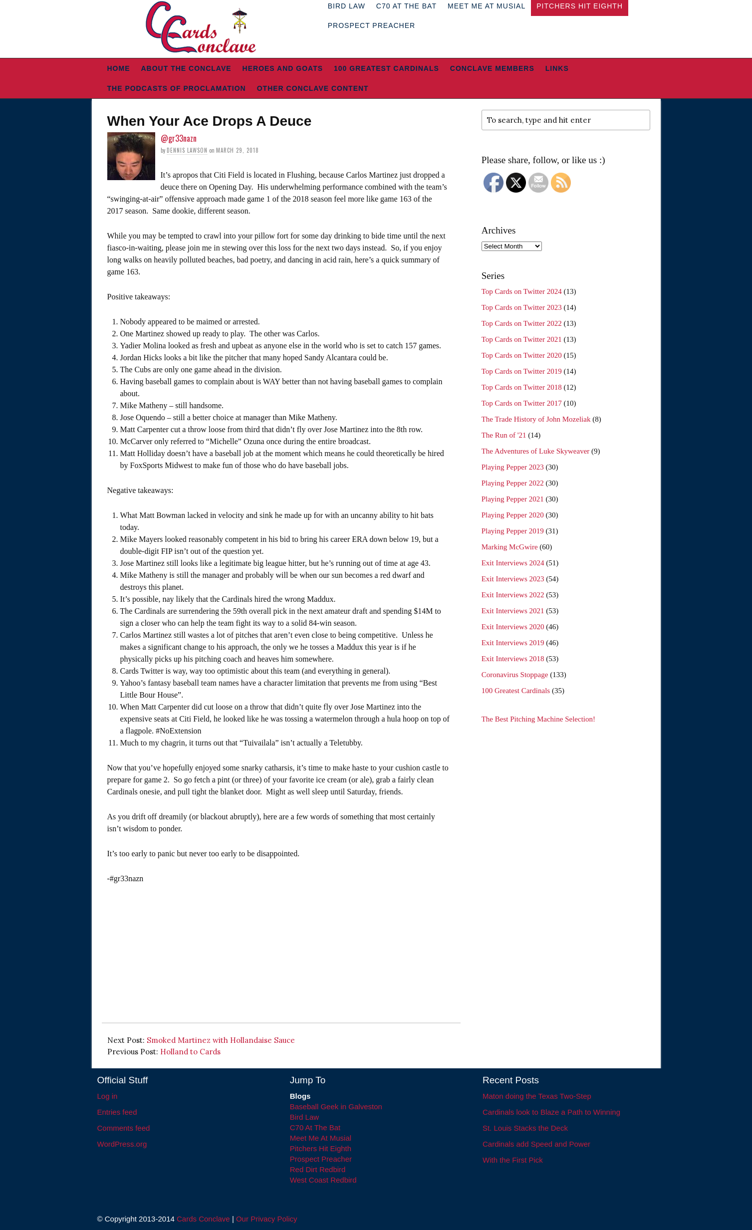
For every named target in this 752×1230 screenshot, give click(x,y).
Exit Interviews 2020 (513, 627)
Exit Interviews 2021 (513, 611)
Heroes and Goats (283, 68)
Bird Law (304, 1117)
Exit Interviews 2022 (513, 595)
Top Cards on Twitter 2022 (522, 323)
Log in (107, 1096)
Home (118, 68)
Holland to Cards (190, 1051)
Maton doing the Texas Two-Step (537, 1096)
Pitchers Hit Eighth (320, 1148)
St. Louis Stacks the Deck (525, 1128)
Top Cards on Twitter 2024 (522, 291)
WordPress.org (122, 1144)
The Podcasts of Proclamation (176, 88)
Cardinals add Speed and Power (536, 1144)
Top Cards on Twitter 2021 (522, 339)
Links (557, 68)
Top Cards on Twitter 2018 (522, 387)
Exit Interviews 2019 (513, 643)
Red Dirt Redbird (318, 1169)
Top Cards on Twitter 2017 (522, 403)
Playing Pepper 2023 (513, 467)
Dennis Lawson (187, 150)
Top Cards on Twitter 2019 (522, 371)
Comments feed (123, 1128)
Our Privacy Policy (266, 1219)
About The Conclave (186, 68)
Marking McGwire (510, 547)
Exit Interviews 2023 (513, 579)
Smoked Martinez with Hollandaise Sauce (221, 1040)
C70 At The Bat (315, 1127)
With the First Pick (513, 1160)
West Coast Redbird (323, 1180)
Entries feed (117, 1112)
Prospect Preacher (371, 25)
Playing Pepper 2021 (513, 499)
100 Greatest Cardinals (386, 68)
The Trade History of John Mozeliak (536, 419)
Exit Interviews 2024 (513, 563)
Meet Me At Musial (320, 1138)
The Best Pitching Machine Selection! (538, 719)
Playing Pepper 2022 (513, 483)
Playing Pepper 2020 (513, 515)
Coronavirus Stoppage (515, 675)
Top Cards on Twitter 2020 (522, 355)
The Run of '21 (504, 435)
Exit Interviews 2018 (513, 659)
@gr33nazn (179, 138)
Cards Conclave (203, 1219)
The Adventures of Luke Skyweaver (536, 451)
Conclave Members (492, 68)
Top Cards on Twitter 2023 (522, 307)
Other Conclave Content (313, 88)
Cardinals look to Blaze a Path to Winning (551, 1112)
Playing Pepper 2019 (513, 531)
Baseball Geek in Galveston (336, 1106)
